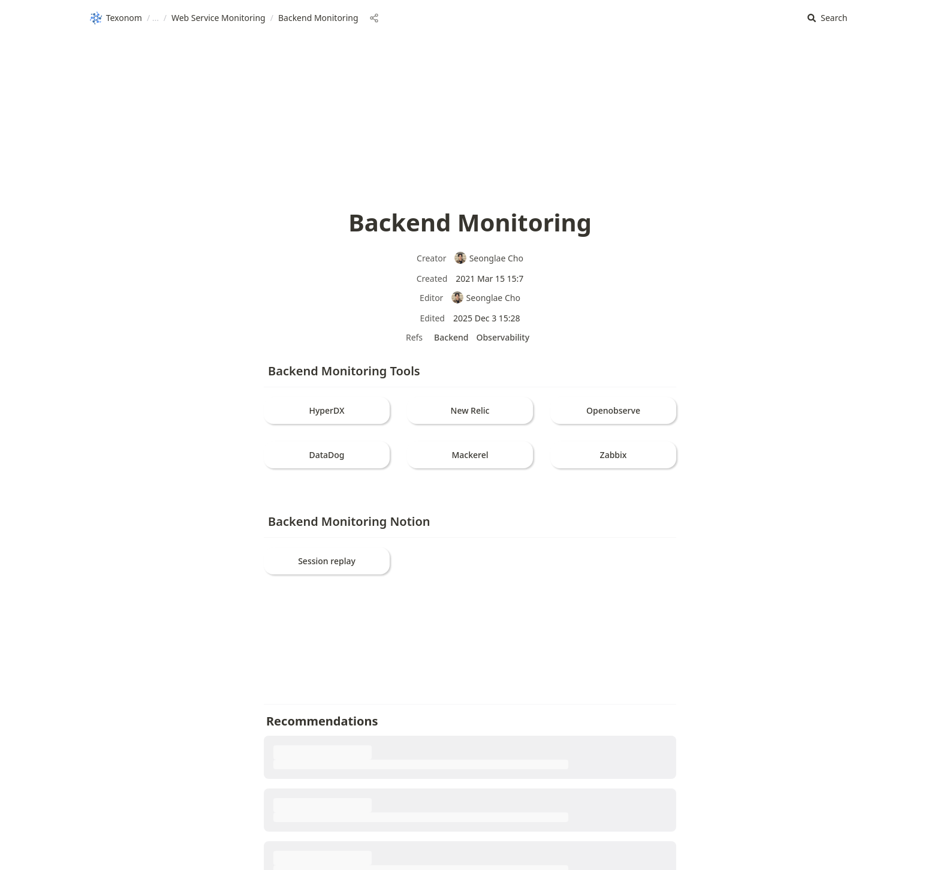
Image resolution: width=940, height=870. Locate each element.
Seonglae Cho (488, 258)
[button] (827, 18)
